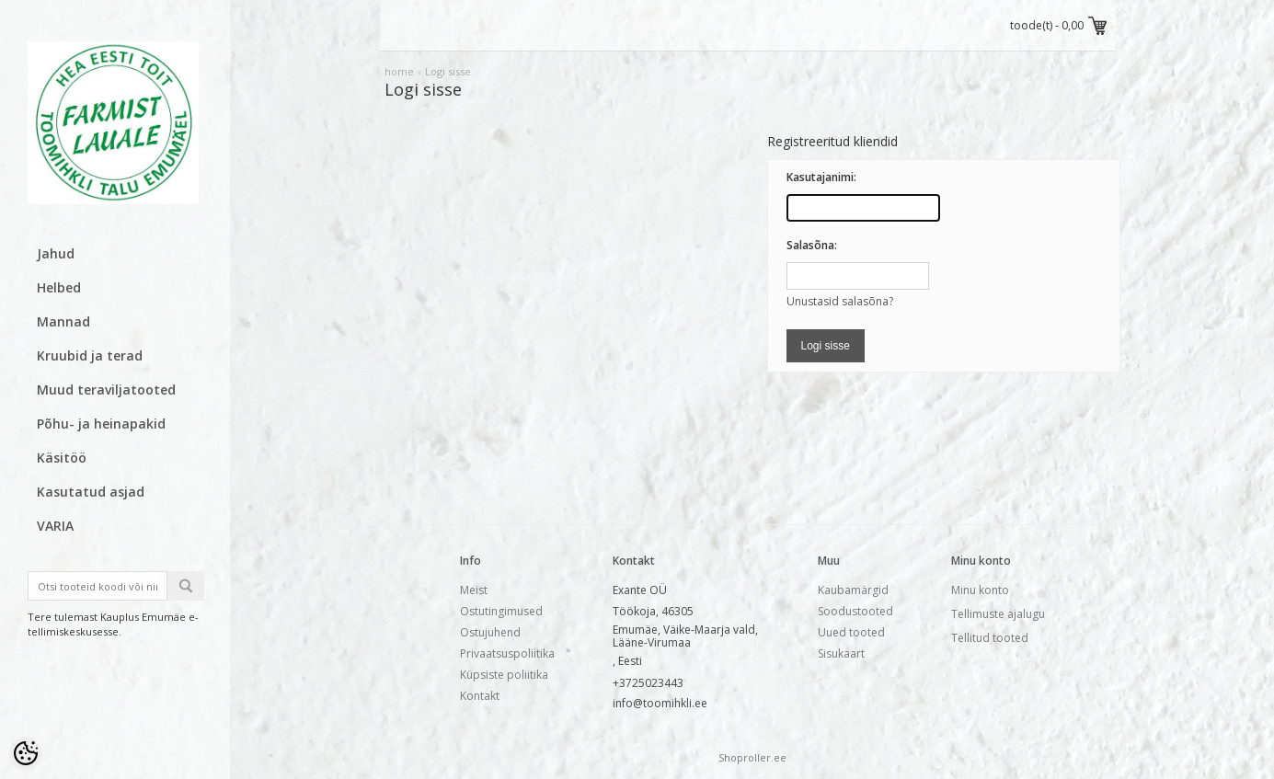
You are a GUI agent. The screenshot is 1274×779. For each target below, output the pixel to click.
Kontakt (479, 696)
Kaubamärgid (853, 590)
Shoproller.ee (752, 757)
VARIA (55, 525)
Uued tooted (851, 632)
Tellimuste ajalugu (998, 614)
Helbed (59, 287)
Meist (474, 590)
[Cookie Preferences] (25, 753)
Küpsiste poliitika (504, 674)
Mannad (63, 321)
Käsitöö (61, 457)
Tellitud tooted (989, 638)
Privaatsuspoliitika (507, 653)
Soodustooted (855, 611)
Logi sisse (448, 71)
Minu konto (980, 590)
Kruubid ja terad (90, 355)
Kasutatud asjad (90, 491)
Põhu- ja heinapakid (101, 423)
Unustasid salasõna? (839, 301)
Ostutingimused (501, 611)
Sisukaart (841, 653)
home (399, 71)
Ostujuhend (490, 632)
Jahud (56, 253)
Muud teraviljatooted (106, 389)
